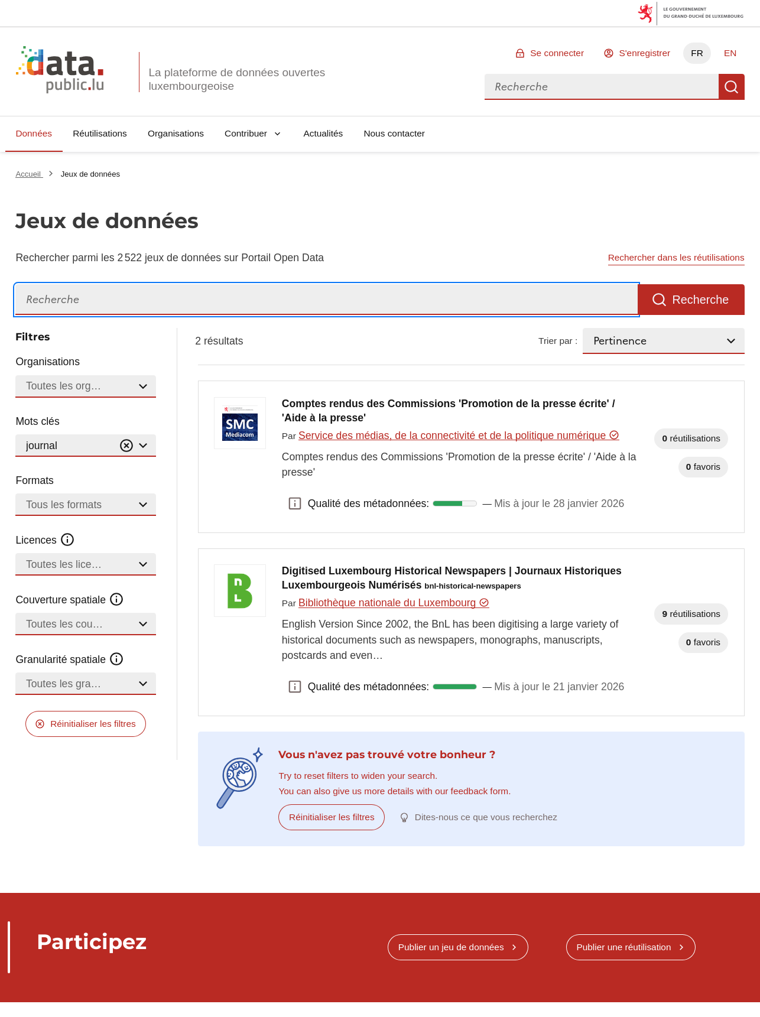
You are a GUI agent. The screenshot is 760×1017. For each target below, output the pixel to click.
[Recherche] (326, 300)
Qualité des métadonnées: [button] (295, 503)
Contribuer (246, 133)
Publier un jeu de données (451, 947)
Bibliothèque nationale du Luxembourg (393, 603)
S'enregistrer (644, 53)
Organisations (176, 133)
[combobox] (602, 87)
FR (697, 53)
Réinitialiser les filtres (93, 724)
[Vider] (126, 446)
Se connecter (557, 53)
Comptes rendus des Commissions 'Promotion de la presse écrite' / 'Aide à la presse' (448, 411)
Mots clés (37, 421)
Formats (34, 480)
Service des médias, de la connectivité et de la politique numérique (458, 435)
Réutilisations (100, 133)
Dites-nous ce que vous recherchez (486, 817)
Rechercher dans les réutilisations (676, 257)
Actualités (323, 133)
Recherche (732, 87)
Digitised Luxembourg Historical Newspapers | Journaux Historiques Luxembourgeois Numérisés (452, 578)
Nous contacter (394, 133)
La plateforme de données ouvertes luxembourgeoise (236, 79)
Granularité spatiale (69, 659)
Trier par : (557, 341)
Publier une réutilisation (623, 947)
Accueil (29, 174)
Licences (45, 540)
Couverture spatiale (69, 600)
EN (730, 53)
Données (33, 133)
